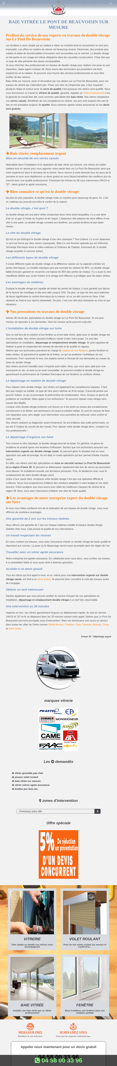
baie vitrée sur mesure (26, 781)
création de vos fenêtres (75, 350)
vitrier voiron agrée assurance (31, 785)
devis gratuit (44, 579)
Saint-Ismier (15, 628)
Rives (106, 624)
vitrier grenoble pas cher (27, 773)
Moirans (97, 624)
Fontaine (69, 624)
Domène (87, 624)
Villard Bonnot (55, 624)
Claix (78, 624)
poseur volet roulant (25, 777)
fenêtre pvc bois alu (25, 789)
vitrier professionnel (93, 93)
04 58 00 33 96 (58, 1060)
